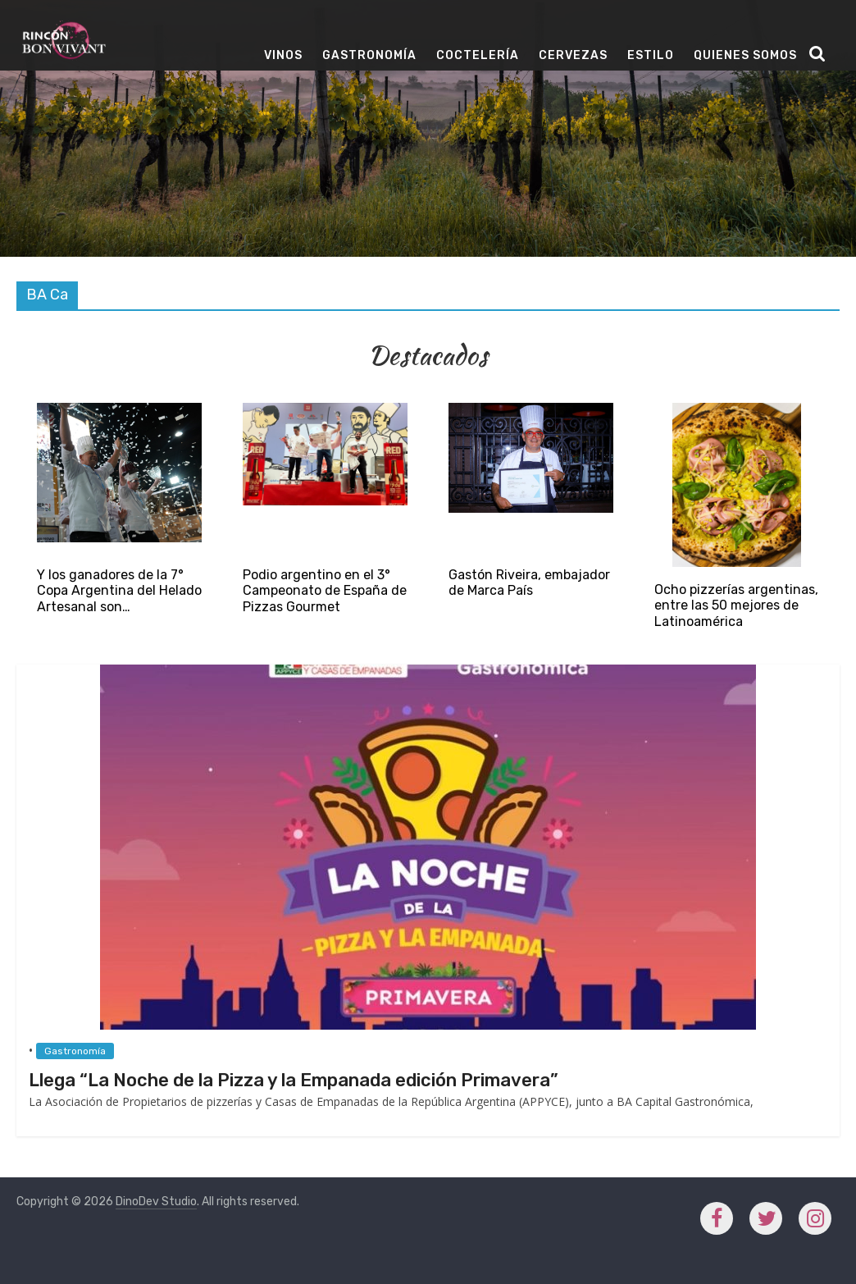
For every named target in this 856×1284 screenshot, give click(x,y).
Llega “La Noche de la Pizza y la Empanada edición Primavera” (293, 1080)
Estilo (650, 55)
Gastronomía (369, 55)
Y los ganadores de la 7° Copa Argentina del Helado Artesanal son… (119, 590)
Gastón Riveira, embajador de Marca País (529, 582)
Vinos (283, 55)
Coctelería (477, 55)
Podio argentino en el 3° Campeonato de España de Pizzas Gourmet (325, 590)
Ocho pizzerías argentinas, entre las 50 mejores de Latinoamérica (736, 605)
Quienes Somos (745, 55)
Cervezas (573, 55)
